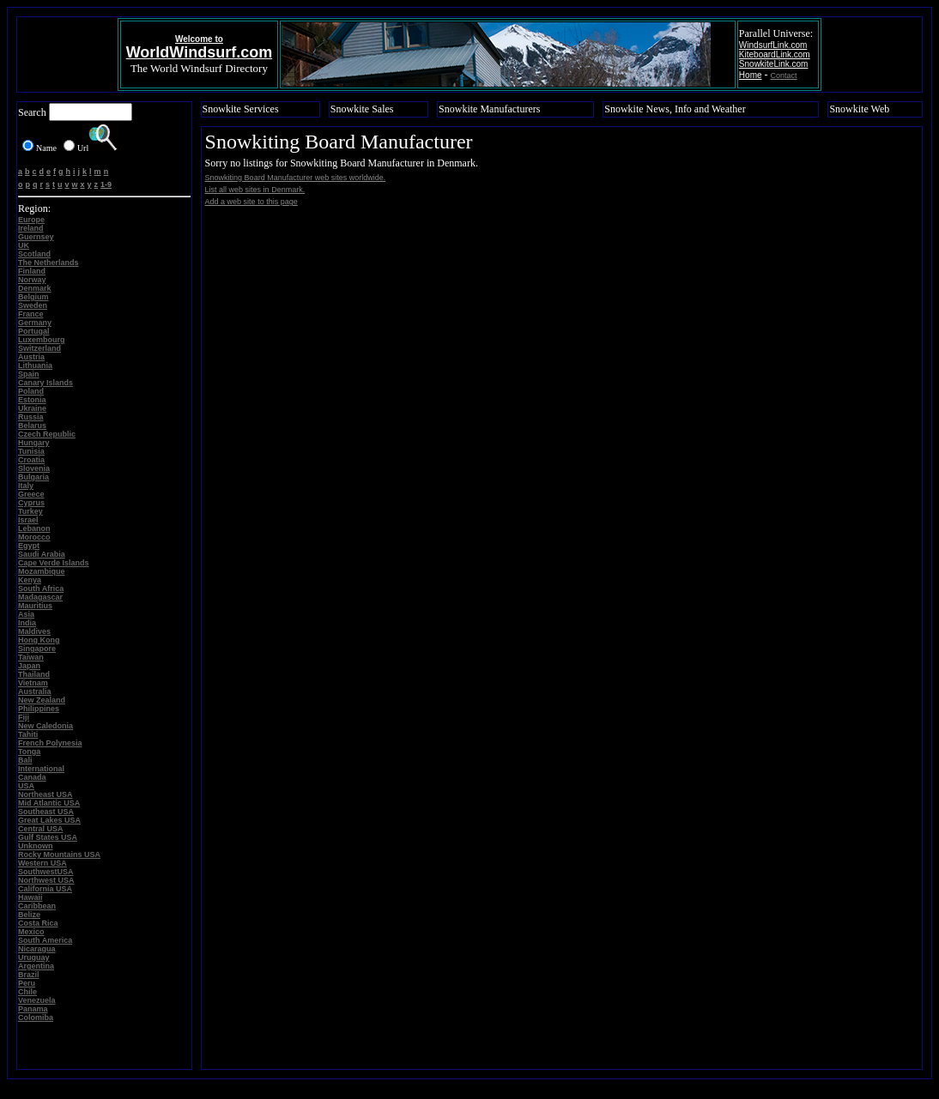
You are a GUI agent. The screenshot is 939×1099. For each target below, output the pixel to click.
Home (750, 75)
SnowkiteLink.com (774, 64)
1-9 (106, 184)
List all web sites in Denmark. (255, 189)
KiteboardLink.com (774, 54)
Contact (784, 75)
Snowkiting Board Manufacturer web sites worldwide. (295, 177)
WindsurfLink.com (773, 45)
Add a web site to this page (251, 201)
